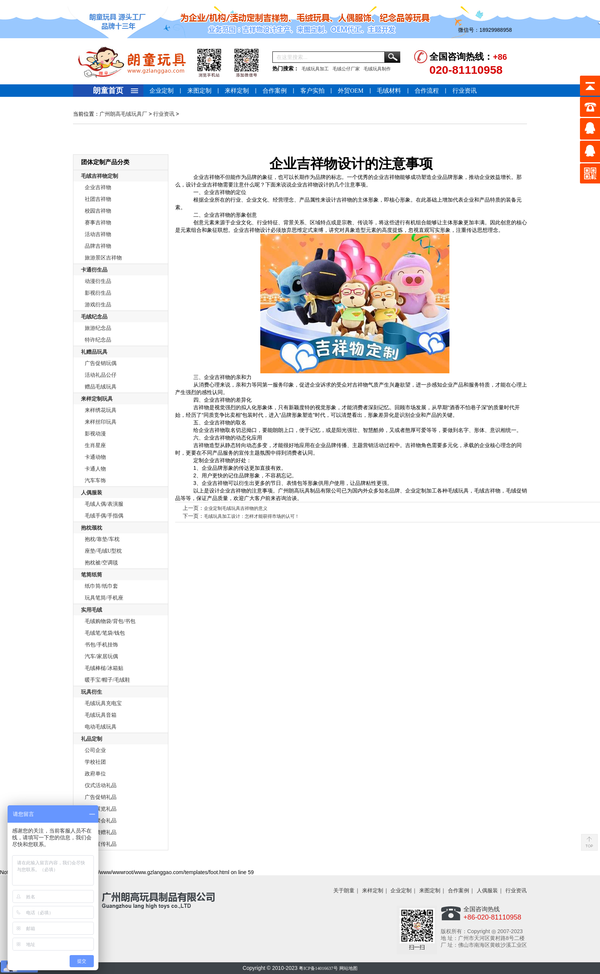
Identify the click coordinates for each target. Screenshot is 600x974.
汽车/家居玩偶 (101, 656)
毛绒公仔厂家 (346, 68)
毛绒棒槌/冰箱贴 (104, 668)
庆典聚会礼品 (101, 820)
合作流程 (427, 90)
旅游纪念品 (98, 328)
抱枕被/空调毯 (101, 562)
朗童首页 (108, 90)
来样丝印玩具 (101, 422)
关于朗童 (343, 890)
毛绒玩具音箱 (101, 715)
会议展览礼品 (101, 809)
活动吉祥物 (98, 234)
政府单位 (95, 774)
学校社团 (95, 762)
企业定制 (161, 90)
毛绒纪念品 (94, 317)
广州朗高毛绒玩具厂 (123, 114)
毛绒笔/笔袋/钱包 (105, 633)
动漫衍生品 (98, 281)
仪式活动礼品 (101, 785)
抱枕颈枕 (91, 528)
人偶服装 (91, 493)
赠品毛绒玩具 (101, 387)
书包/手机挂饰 (101, 645)
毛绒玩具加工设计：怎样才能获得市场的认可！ (251, 516)
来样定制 (237, 90)
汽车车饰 (95, 480)
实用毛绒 (91, 610)
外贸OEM (351, 90)
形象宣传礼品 (101, 844)
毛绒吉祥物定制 (99, 176)
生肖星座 (95, 445)
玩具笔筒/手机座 (104, 598)
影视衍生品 (98, 293)
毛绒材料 (389, 90)
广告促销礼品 (101, 797)
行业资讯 (464, 90)
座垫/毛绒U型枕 (103, 551)
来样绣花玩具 (101, 410)
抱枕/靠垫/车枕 (102, 539)
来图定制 (199, 90)
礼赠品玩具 (94, 352)
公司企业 (95, 750)
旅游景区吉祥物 (103, 258)
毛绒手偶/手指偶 (104, 516)
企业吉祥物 (98, 187)
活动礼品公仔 (101, 375)
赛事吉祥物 (98, 222)
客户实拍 (312, 90)
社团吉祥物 (98, 199)
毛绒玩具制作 (377, 68)
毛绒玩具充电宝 (103, 703)
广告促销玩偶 (101, 363)
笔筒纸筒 (91, 575)
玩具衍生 (91, 692)
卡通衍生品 (94, 270)
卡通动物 (95, 457)
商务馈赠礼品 (101, 832)
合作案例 (275, 90)
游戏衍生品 (98, 305)
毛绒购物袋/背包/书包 (110, 621)
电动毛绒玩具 (101, 727)
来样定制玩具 (97, 399)
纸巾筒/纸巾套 (101, 586)
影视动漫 (95, 434)
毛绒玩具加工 (315, 68)
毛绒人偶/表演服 (104, 504)
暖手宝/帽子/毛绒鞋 (107, 680)
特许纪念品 (98, 340)
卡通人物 (95, 469)
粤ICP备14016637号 (318, 968)
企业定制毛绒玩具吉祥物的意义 (235, 508)
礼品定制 (91, 739)
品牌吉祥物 (98, 246)
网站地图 (348, 968)
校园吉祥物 (98, 211)
